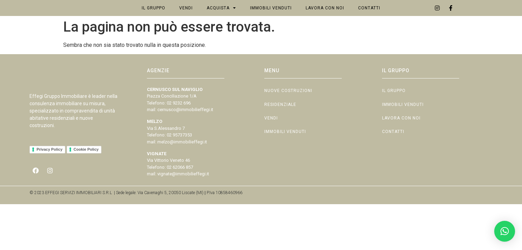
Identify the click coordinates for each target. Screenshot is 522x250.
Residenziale (280, 122)
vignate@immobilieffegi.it (183, 188)
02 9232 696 (179, 117)
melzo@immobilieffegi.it (182, 156)
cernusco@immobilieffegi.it (185, 124)
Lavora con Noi (325, 15)
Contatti (369, 15)
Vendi (186, 15)
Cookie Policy (86, 173)
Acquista (221, 15)
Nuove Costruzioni (288, 106)
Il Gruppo (153, 15)
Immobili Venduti (271, 15)
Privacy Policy (49, 173)
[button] (504, 231)
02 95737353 (179, 149)
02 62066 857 (180, 181)
